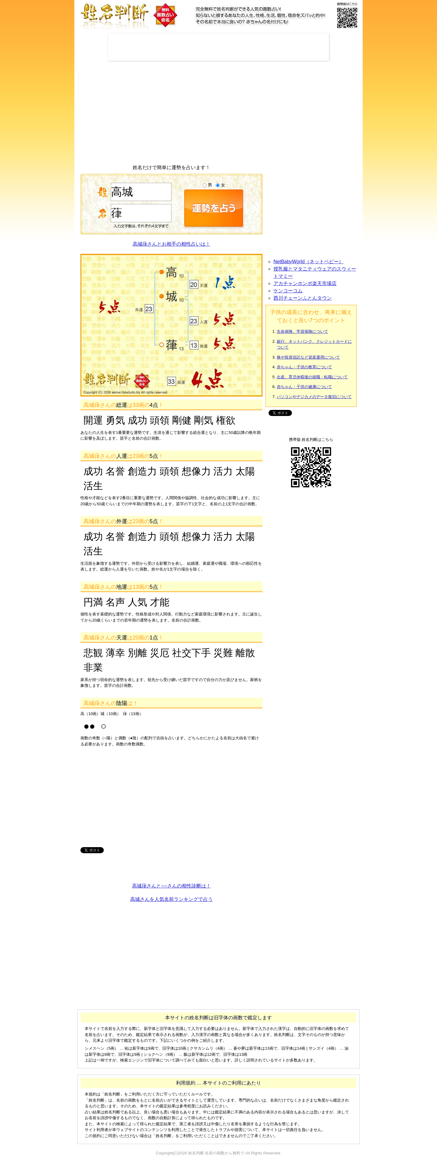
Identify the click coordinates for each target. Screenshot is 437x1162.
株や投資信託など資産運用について (308, 357)
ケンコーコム (288, 290)
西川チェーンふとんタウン (302, 298)
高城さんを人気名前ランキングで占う (171, 899)
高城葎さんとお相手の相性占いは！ (171, 244)
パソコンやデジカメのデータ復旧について (314, 396)
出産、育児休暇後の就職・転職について (312, 377)
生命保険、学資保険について (302, 331)
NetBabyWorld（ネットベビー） (308, 261)
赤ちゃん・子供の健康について (304, 386)
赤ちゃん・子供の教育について (304, 367)
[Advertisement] (218, 47)
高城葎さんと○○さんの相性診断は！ (171, 885)
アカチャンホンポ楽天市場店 (305, 283)
